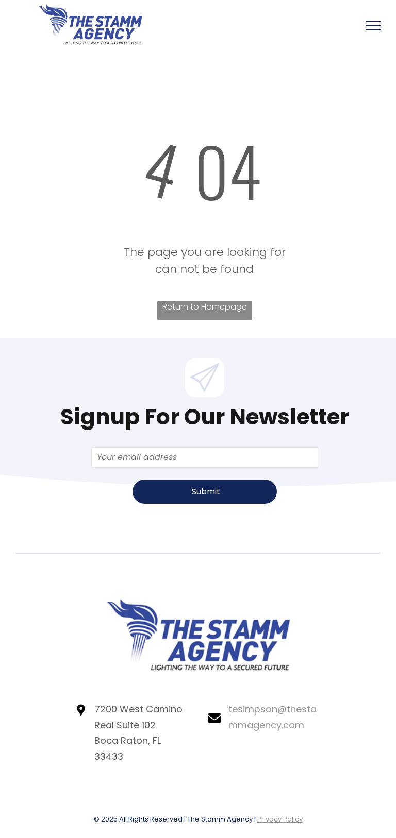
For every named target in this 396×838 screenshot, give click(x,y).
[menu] (373, 25)
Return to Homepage (204, 307)
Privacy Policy (280, 819)
